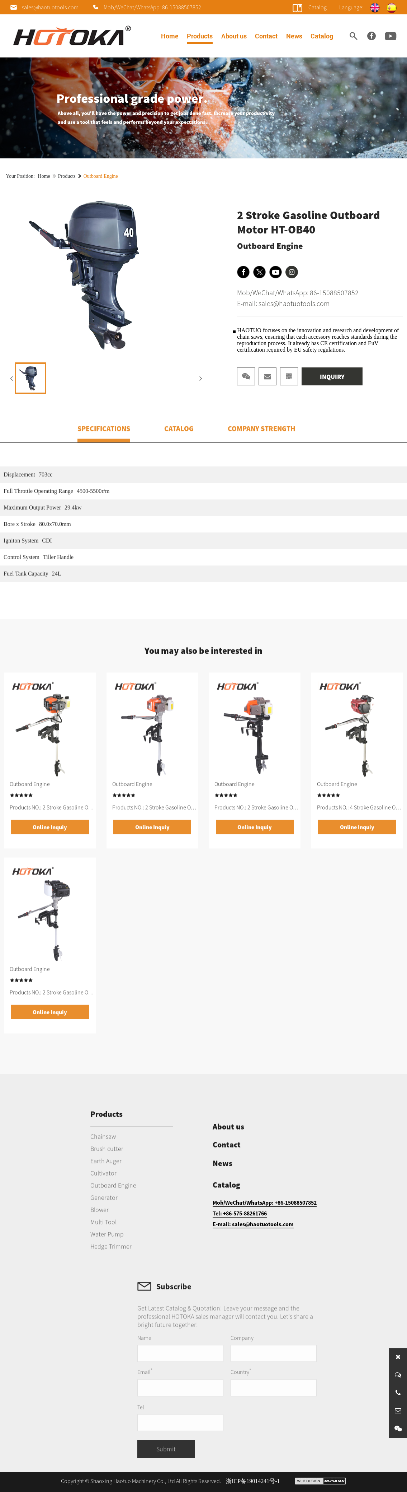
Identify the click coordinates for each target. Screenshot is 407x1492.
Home (170, 36)
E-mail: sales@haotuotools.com (283, 306)
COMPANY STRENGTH (261, 452)
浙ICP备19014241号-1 (253, 1481)
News (294, 36)
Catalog (322, 36)
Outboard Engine (101, 179)
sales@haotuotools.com (50, 7)
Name (180, 1371)
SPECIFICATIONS (103, 452)
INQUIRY (332, 379)
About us (234, 36)
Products (200, 36)
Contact (266, 36)
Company (274, 1371)
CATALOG (179, 452)
